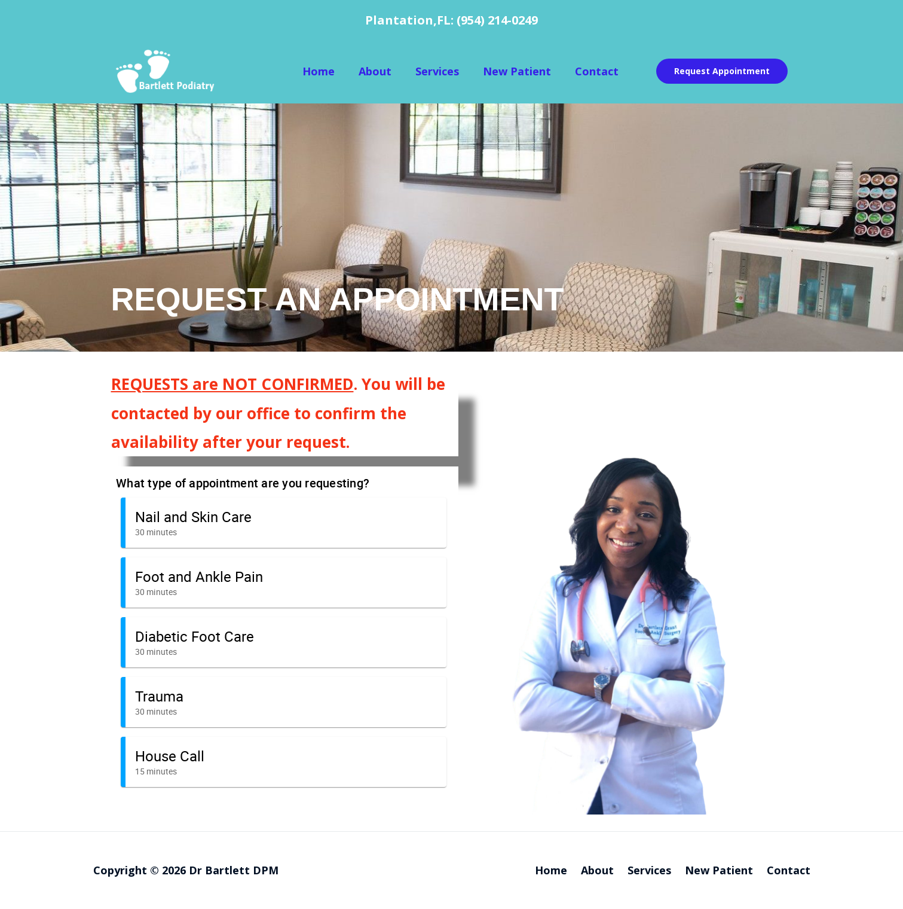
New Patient (517, 71)
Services (437, 71)
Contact (597, 71)
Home (318, 71)
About (375, 71)
